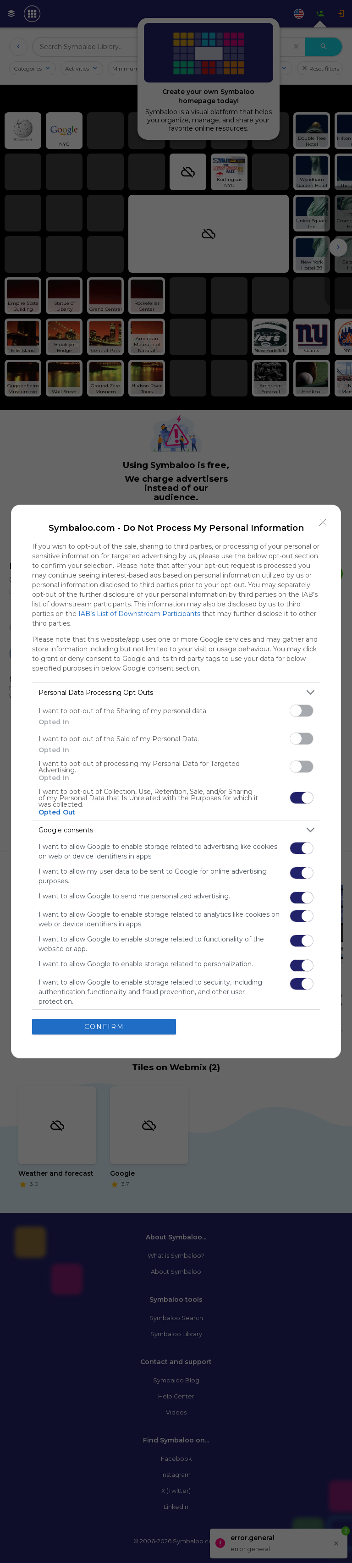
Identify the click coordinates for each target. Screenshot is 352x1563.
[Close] (323, 522)
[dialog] (176, 781)
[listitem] (176, 692)
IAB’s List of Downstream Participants (139, 614)
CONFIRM (104, 1027)
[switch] (302, 710)
